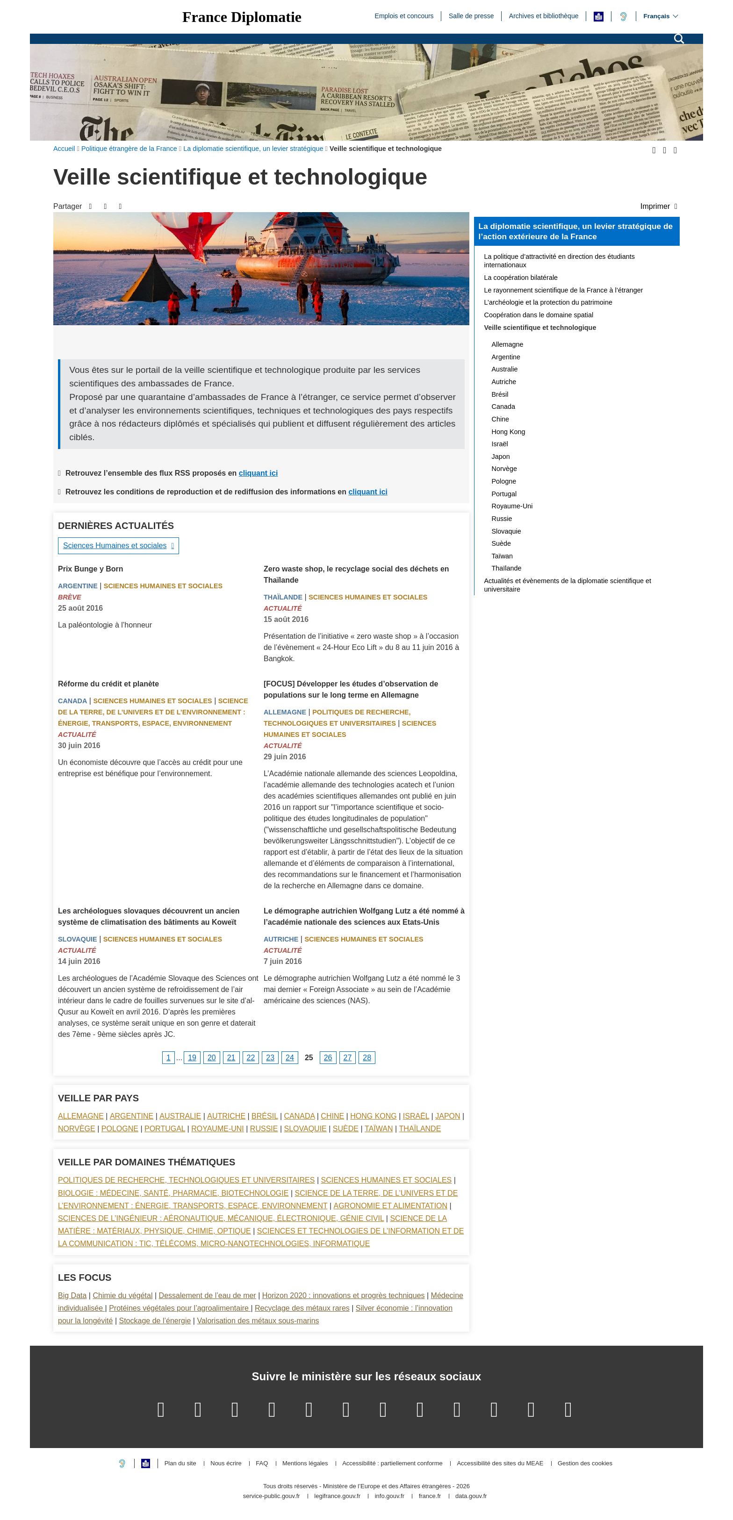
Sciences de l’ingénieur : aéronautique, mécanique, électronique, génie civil (221, 1218)
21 (231, 1058)
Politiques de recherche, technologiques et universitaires (186, 1180)
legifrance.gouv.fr (337, 1496)
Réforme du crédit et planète (108, 684)
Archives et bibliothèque (544, 15)
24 (290, 1058)
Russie (264, 1129)
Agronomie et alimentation (390, 1206)
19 (192, 1058)
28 (367, 1058)
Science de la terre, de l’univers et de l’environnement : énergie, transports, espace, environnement (153, 712)
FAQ (262, 1463)
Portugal (164, 1129)
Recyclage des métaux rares (302, 1308)
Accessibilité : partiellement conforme (392, 1463)
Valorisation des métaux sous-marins (258, 1321)
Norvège (76, 1129)
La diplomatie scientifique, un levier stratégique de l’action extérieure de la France (576, 231)
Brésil (265, 1116)
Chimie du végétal (122, 1295)
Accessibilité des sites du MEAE (500, 1463)
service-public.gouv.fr (271, 1496)
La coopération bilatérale (521, 277)
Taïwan (379, 1129)
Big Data (72, 1295)
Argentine (78, 586)
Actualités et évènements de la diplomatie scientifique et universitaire (568, 585)
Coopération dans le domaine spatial (539, 315)
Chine (332, 1116)
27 (348, 1058)
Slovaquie (77, 939)
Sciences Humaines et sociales (114, 545)
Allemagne (285, 712)
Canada (72, 701)
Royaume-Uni (217, 1129)
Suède (346, 1129)
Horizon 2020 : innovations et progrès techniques (343, 1295)
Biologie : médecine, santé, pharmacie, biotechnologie (173, 1193)
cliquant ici (258, 473)
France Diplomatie (242, 16)
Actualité (283, 608)
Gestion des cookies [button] (585, 1463)
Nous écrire (225, 1463)
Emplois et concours (404, 15)
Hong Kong (373, 1116)
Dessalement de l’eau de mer (207, 1295)
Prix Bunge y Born (90, 569)
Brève (69, 597)
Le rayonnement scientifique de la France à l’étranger (563, 290)
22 (251, 1058)
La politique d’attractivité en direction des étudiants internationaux (559, 261)
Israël (416, 1116)
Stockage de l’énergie (155, 1321)
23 (270, 1058)
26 (328, 1058)
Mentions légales (305, 1463)
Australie (180, 1116)
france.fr (430, 1496)
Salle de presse (471, 15)
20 (212, 1058)
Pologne (119, 1129)
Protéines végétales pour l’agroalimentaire (180, 1308)
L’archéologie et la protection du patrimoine (548, 302)
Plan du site (180, 1463)
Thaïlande (283, 597)
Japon (447, 1116)
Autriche (281, 939)
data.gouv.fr (471, 1496)
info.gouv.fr (389, 1496)
